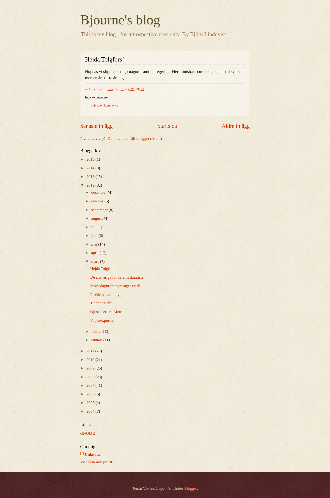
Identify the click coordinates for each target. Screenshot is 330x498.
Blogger (190, 488)
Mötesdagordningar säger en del (116, 285)
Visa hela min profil (96, 462)
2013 (90, 176)
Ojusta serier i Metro (107, 311)
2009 (90, 368)
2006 (90, 394)
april (95, 252)
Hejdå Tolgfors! (103, 268)
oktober (97, 201)
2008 (90, 377)
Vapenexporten (102, 320)
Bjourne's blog (120, 19)
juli (94, 227)
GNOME (87, 433)
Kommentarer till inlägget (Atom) (134, 138)
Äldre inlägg (236, 126)
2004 (90, 411)
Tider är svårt (101, 303)
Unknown (93, 454)
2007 (90, 385)
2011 (90, 351)
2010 (90, 359)
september (100, 209)
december (99, 192)
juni (95, 235)
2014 (90, 168)
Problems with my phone (110, 294)
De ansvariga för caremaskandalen (118, 277)
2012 (90, 185)
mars (95, 261)
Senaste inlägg (96, 126)
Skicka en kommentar (105, 105)
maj (94, 244)
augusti (97, 218)
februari (98, 331)
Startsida (167, 126)
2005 (90, 402)
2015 (90, 159)
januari (97, 340)
